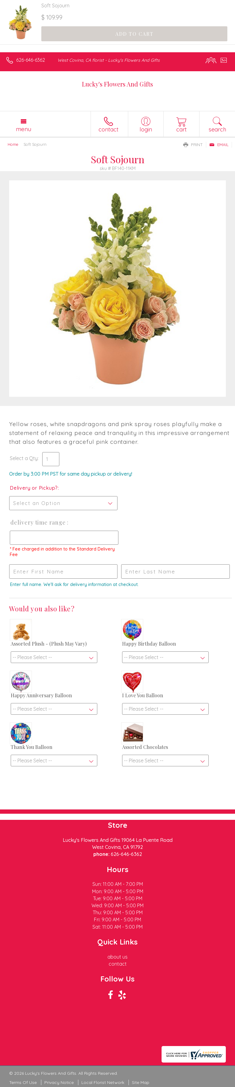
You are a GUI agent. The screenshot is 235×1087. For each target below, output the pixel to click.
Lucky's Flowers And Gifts (117, 84)
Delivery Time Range (38, 522)
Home (13, 144)
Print (193, 144)
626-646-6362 (30, 60)
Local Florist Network (102, 1082)
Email (219, 144)
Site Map (140, 1082)
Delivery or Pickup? (34, 488)
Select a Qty (24, 458)
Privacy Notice (59, 1082)
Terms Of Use (23, 1082)
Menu (23, 129)
